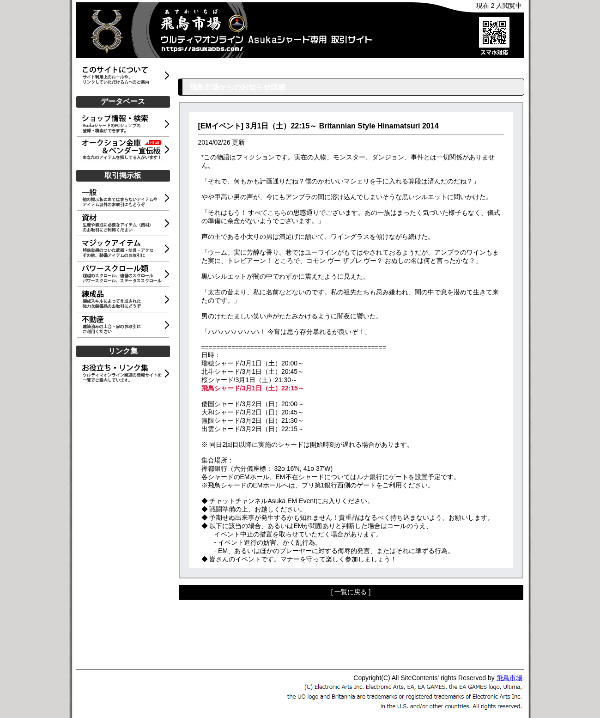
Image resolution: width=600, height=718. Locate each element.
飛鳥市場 (509, 677)
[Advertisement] (124, 525)
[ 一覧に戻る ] (351, 592)
